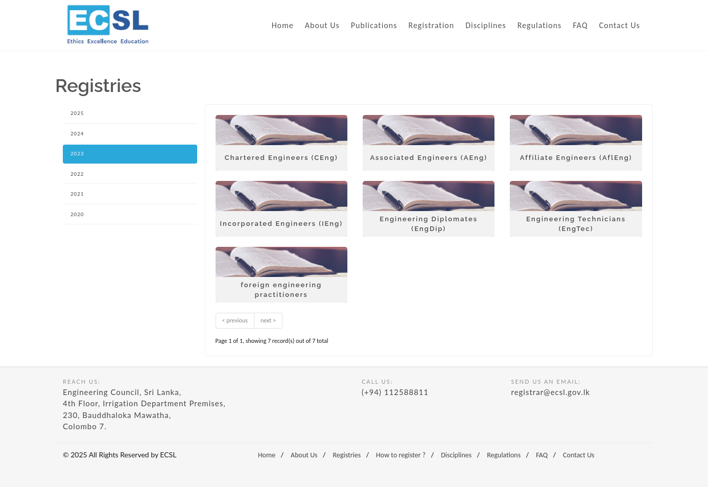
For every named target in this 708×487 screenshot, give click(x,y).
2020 (77, 214)
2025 (77, 113)
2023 (77, 153)
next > (268, 320)
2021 (77, 194)
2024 (77, 133)
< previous (235, 320)
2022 (77, 174)
